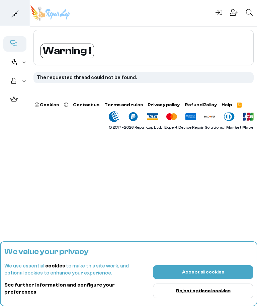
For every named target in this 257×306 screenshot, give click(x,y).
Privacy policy (164, 104)
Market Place (240, 127)
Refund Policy (201, 104)
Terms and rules (123, 104)
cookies (55, 266)
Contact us (86, 104)
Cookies (47, 104)
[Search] (249, 13)
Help (227, 104)
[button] (24, 62)
